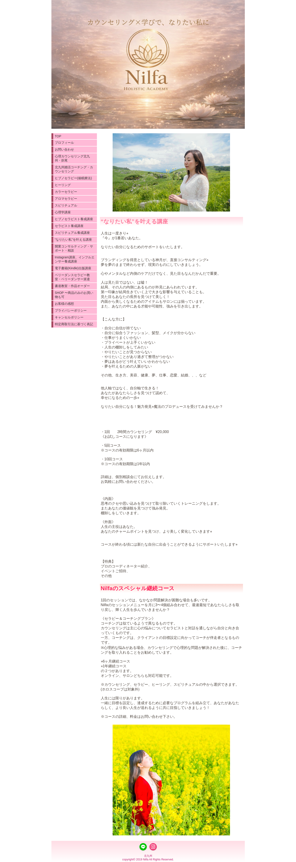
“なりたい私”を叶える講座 (73, 239)
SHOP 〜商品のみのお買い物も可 (74, 295)
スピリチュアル (66, 205)
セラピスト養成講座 (69, 226)
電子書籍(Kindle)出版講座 (73, 268)
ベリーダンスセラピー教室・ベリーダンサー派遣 (72, 277)
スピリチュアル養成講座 (72, 232)
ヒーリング (63, 185)
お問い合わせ (64, 149)
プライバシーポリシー (71, 310)
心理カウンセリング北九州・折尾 (72, 158)
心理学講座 (63, 212)
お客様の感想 (64, 303)
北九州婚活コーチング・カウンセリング (74, 169)
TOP (58, 136)
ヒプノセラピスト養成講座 (74, 219)
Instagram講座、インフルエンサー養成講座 (74, 259)
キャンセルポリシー (69, 317)
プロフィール (64, 142)
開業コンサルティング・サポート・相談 (74, 248)
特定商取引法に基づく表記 (74, 324)
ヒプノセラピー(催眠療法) (73, 178)
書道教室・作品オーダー (72, 286)
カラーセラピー (66, 192)
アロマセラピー (66, 198)
